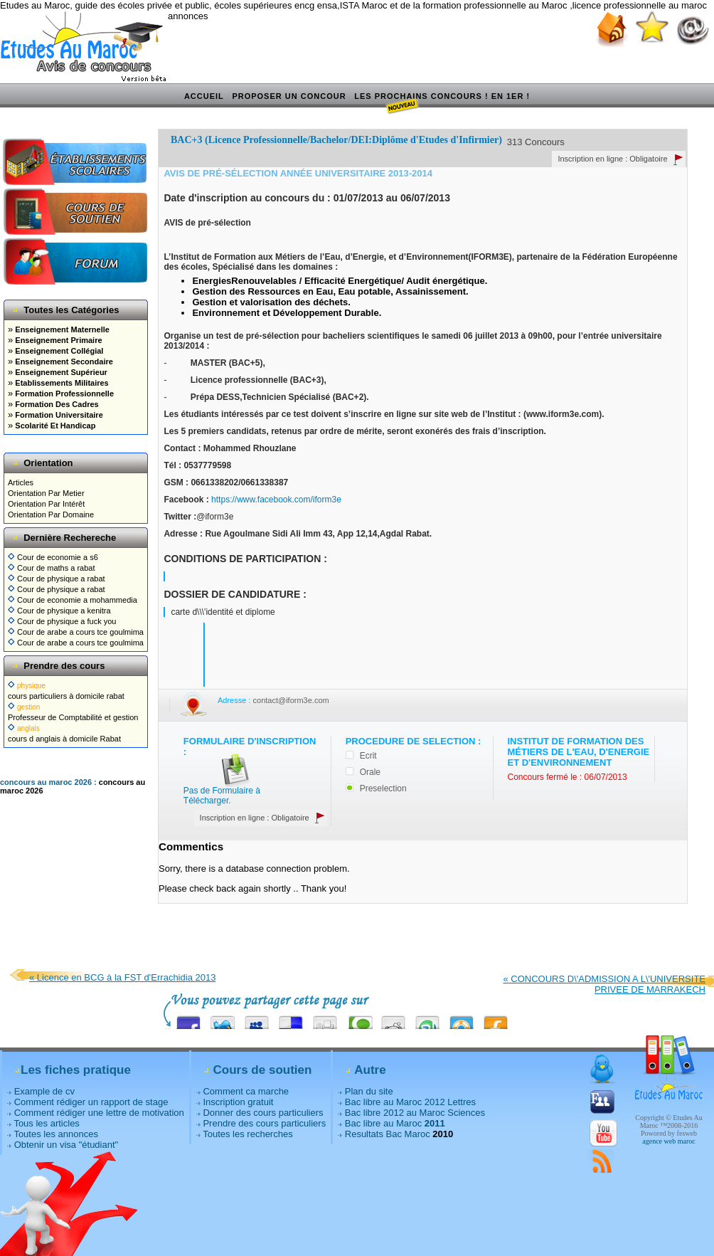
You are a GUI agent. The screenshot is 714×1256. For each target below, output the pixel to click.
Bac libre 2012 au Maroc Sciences (415, 1112)
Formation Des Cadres (55, 404)
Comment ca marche (246, 1091)
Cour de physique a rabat (56, 578)
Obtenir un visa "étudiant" (66, 1144)
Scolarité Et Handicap (54, 425)
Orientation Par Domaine (51, 514)
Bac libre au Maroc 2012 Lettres (410, 1102)
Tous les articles (46, 1123)
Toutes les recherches (247, 1134)
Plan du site (369, 1091)
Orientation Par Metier (46, 493)
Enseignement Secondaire (63, 361)
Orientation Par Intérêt (46, 504)
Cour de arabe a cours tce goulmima (76, 632)
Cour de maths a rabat (51, 568)
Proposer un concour (289, 96)
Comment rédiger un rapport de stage (91, 1102)
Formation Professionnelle (63, 393)
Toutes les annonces (56, 1134)
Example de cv (44, 1091)
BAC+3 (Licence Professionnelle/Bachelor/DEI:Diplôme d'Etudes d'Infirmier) (336, 139)
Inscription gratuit (238, 1102)
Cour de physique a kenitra (59, 610)
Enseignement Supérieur (60, 372)
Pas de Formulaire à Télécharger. (221, 796)
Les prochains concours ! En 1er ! (442, 96)
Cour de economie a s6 (53, 557)
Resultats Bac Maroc (387, 1134)
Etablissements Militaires (61, 383)
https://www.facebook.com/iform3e (276, 500)
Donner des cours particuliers (263, 1112)
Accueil (204, 96)
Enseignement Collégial (58, 351)
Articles (20, 482)
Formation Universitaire (58, 415)
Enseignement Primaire (57, 340)
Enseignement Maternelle (61, 329)
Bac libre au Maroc (395, 1123)
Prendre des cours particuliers (264, 1123)
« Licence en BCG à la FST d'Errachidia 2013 (122, 977)
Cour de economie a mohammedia (72, 600)
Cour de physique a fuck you (62, 621)
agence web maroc (668, 1141)
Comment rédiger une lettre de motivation (99, 1112)
